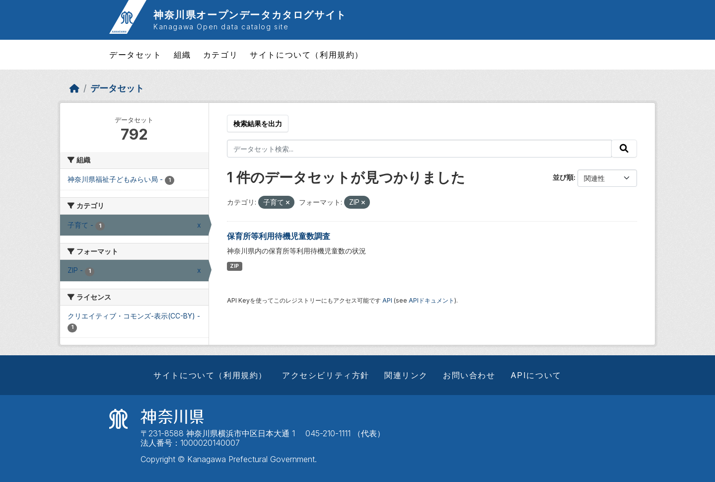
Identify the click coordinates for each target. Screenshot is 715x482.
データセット (135, 55)
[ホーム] (74, 88)
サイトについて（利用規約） (306, 55)
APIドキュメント (431, 300)
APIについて (536, 375)
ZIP (234, 266)
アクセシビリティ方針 (325, 375)
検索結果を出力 (257, 123)
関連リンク (406, 375)
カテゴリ (220, 55)
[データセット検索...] (419, 149)
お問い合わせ (469, 375)
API (387, 300)
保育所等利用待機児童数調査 (278, 236)
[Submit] (624, 149)
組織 (182, 55)
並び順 (563, 177)
